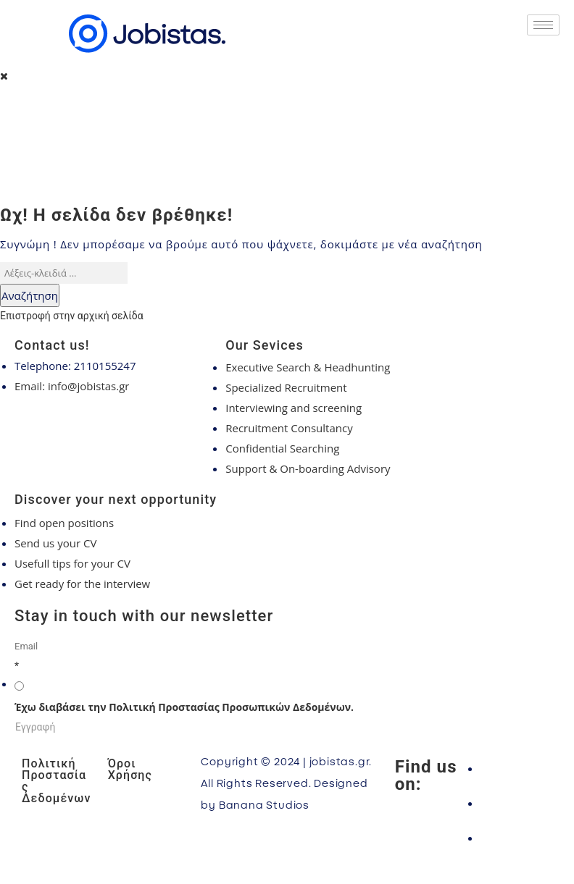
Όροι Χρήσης (130, 769)
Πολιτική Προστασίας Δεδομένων (56, 781)
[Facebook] (516, 768)
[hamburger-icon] (543, 24)
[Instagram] (516, 803)
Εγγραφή (35, 727)
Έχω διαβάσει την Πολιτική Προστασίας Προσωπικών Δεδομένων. (184, 707)
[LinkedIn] (516, 838)
